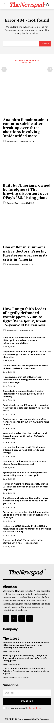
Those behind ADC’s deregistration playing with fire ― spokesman (23, 541)
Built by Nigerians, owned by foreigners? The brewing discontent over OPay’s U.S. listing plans (26, 191)
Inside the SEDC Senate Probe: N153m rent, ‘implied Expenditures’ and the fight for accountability (27, 529)
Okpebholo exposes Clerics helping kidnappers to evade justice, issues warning (23, 394)
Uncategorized (10, 677)
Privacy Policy (35, 708)
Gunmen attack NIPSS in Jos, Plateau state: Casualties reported (24, 462)
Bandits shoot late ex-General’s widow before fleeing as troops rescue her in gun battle (25, 501)
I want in (27, 701)
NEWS (5, 651)
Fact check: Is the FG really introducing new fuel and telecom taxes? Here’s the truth (26, 408)
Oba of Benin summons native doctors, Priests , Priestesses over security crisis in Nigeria (25, 253)
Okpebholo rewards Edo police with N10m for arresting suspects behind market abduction (27, 354)
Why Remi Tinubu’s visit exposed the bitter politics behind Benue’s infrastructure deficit (24, 340)
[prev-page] (4, 69)
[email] (27, 692)
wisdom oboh (13, 141)
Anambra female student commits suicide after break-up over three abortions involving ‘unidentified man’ (25, 127)
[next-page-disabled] (50, 69)
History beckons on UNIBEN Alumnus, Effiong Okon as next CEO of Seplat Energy (24, 450)
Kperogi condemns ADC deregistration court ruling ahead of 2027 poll (25, 474)
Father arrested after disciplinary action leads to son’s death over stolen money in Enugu (26, 515)
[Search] (45, 43)
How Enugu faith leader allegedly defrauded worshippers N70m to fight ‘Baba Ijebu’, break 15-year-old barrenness (24, 316)
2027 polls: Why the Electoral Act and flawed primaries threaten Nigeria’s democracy (25, 436)
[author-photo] (5, 141)
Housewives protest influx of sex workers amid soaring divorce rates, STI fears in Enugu (26, 380)
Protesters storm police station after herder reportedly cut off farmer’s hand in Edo (26, 422)
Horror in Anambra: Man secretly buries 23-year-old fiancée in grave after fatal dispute (25, 486)
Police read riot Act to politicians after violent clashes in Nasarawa (25, 367)
